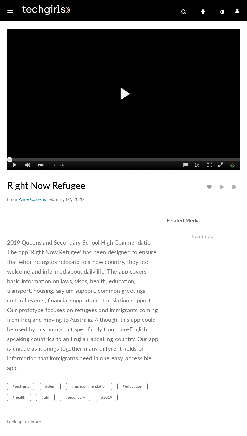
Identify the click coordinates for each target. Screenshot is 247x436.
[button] (12, 10)
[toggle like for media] (210, 186)
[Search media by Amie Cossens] (32, 199)
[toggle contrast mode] (222, 12)
